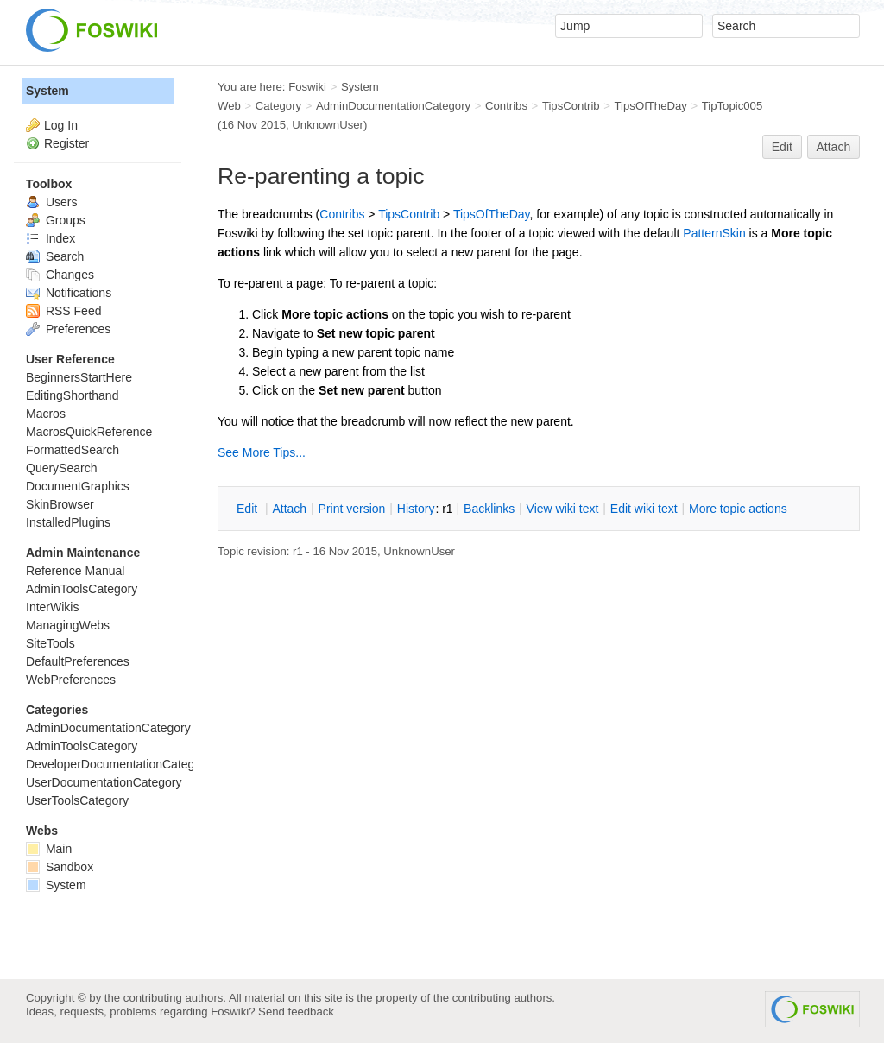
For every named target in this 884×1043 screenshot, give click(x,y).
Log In (61, 125)
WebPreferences (71, 679)
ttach (289, 508)
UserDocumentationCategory (104, 782)
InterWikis (52, 607)
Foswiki (307, 86)
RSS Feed (63, 311)
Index (50, 238)
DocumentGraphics (77, 486)
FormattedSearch (72, 450)
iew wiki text (563, 508)
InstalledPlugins (68, 522)
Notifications (68, 293)
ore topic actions (738, 508)
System (47, 91)
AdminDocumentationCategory (393, 105)
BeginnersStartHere (79, 377)
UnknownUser (327, 124)
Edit (782, 147)
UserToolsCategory (77, 800)
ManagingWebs (68, 625)
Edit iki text (644, 508)
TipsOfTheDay (651, 105)
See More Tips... (262, 452)
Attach (834, 147)
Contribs (506, 105)
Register (66, 143)
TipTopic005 (732, 105)
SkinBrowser (60, 504)
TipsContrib (571, 105)
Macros (46, 413)
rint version (352, 508)
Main (49, 849)
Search (55, 256)
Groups (55, 220)
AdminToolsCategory (81, 589)
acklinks (489, 508)
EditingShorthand (72, 395)
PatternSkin (714, 233)
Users (51, 202)
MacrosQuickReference (89, 432)
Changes (60, 274)
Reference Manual (75, 571)
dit (249, 508)
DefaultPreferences (77, 661)
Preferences (68, 329)
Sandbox (59, 867)
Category (278, 105)
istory (416, 508)
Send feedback (296, 1011)
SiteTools (50, 643)
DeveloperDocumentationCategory (119, 764)
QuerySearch (61, 468)
